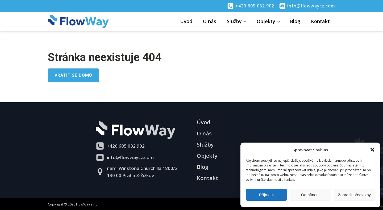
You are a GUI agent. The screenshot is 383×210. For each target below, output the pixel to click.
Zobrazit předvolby (354, 194)
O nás (209, 21)
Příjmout (266, 194)
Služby (234, 21)
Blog (295, 21)
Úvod (186, 21)
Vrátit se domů (73, 75)
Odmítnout (310, 194)
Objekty (266, 21)
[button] (372, 149)
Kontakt (320, 21)
